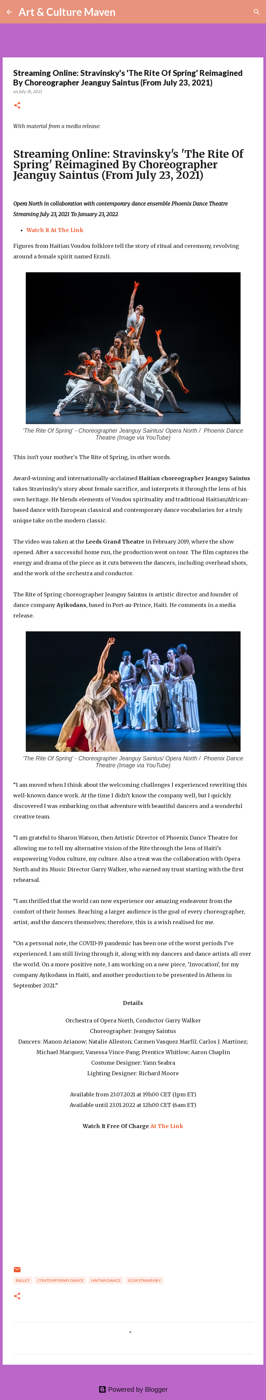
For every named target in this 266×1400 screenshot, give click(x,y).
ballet (23, 1280)
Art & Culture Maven (67, 11)
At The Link (166, 1126)
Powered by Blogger (133, 1389)
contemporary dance (60, 1280)
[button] (17, 105)
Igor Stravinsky (144, 1280)
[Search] (125, 12)
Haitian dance (106, 1280)
